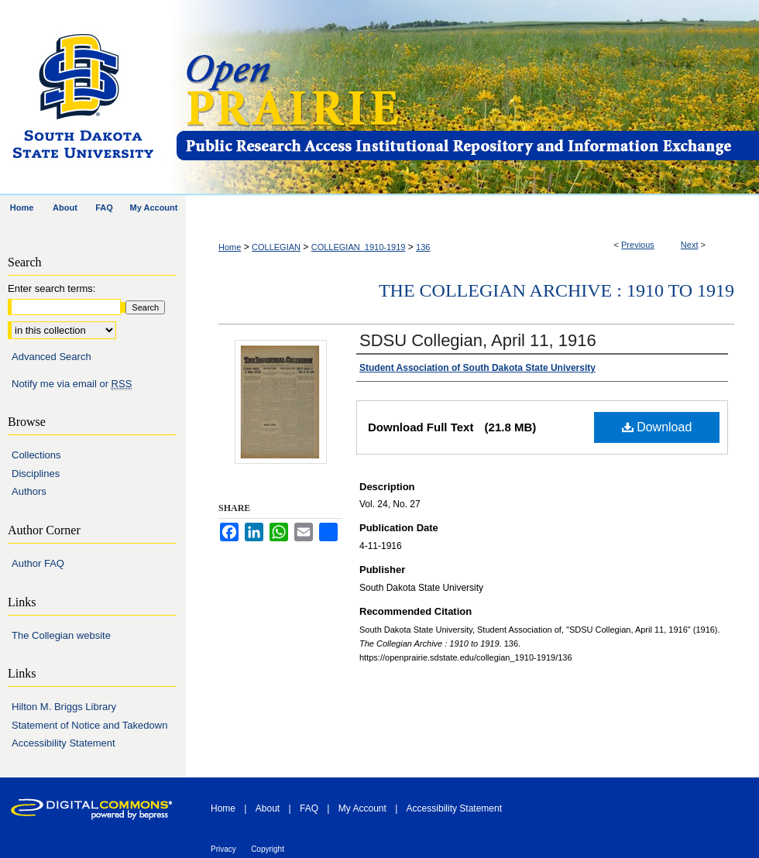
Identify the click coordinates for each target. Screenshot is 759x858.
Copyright (267, 849)
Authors (29, 491)
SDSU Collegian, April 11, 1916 (477, 340)
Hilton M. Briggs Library (64, 706)
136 (423, 247)
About (268, 808)
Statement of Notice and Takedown (89, 725)
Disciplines (36, 473)
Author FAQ (38, 563)
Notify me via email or (72, 384)
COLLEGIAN (276, 247)
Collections (36, 455)
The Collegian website (61, 635)
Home (229, 247)
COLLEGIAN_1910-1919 (358, 247)
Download (657, 427)
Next (690, 244)
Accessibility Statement (63, 743)
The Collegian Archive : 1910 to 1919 (556, 290)
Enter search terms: (51, 288)
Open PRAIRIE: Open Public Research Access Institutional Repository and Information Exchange (466, 98)
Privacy (223, 849)
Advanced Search (51, 356)
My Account (362, 808)
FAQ (309, 808)
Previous (637, 244)
